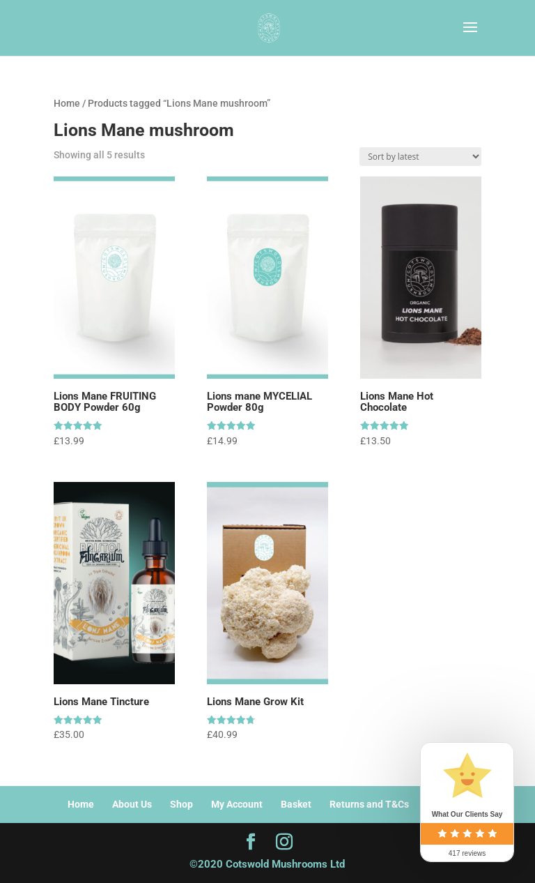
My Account (237, 804)
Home (67, 103)
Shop (181, 804)
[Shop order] (420, 156)
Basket (296, 804)
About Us (132, 804)
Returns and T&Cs (369, 804)
